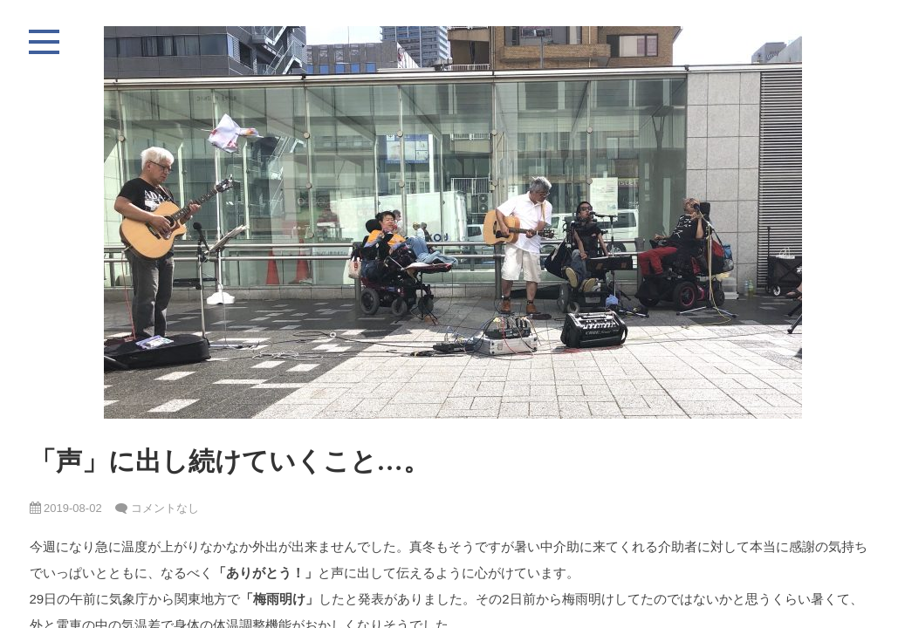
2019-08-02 (66, 508)
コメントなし (165, 508)
